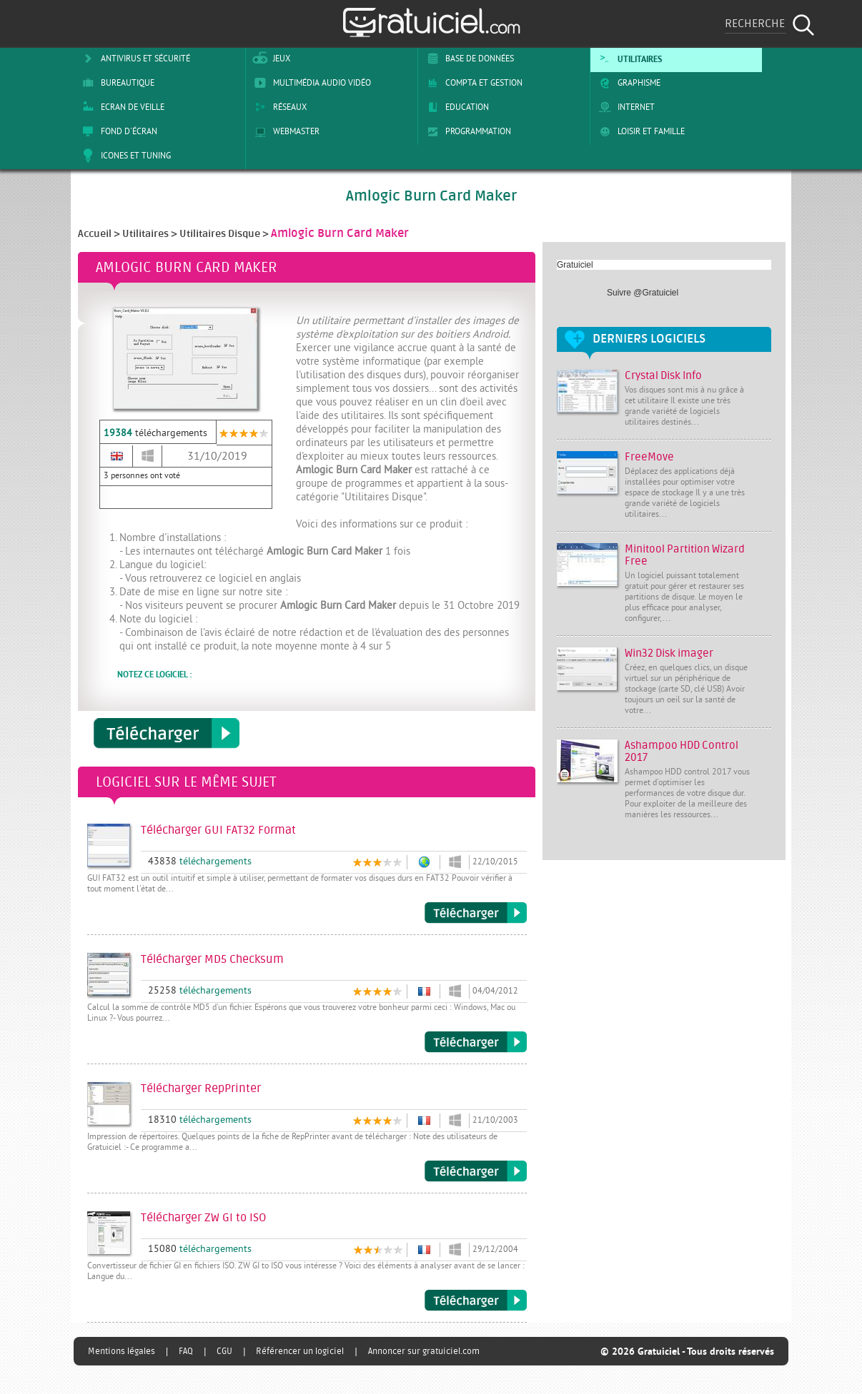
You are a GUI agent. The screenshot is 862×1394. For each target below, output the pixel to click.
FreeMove (649, 457)
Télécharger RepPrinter (476, 1171)
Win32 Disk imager (669, 653)
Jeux (269, 58)
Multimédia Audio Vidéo (310, 83)
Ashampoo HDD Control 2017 (681, 751)
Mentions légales (121, 1351)
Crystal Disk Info (663, 376)
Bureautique (115, 83)
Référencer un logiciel (300, 1351)
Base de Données (468, 58)
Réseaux (278, 107)
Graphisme (627, 83)
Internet (624, 107)
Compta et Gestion (472, 83)
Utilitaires (628, 58)
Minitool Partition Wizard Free (685, 555)
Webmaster (284, 131)
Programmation (466, 131)
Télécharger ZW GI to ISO (476, 1300)
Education (455, 107)
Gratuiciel (575, 265)
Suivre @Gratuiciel (642, 293)
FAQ (186, 1351)
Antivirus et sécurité (133, 58)
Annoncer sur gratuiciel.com (424, 1351)
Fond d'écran (117, 131)
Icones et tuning (124, 155)
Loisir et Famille (639, 131)
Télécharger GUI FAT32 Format (476, 913)
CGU (224, 1351)
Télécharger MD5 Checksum (476, 1042)
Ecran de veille (120, 107)
